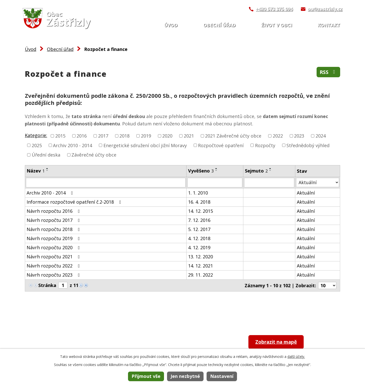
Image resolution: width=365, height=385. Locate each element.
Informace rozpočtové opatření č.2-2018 (75, 202)
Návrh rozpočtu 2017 (54, 220)
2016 (82, 136)
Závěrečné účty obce (93, 155)
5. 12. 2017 (199, 229)
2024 (321, 136)
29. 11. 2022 (200, 275)
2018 (124, 136)
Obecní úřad (219, 25)
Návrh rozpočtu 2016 (54, 211)
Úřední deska (46, 155)
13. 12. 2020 (200, 257)
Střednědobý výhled (308, 145)
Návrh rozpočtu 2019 (54, 238)
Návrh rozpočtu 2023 (54, 275)
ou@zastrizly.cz (325, 9)
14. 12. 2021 (200, 266)
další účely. (296, 356)
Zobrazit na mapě (279, 342)
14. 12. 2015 (200, 211)
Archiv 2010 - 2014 (72, 145)
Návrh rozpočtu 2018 (54, 229)
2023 (299, 136)
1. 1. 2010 (198, 193)
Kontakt (329, 25)
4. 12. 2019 (199, 247)
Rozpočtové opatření (221, 145)
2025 (37, 145)
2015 (60, 136)
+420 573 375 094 (274, 9)
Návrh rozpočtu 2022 (54, 266)
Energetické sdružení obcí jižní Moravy (145, 145)
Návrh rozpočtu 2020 (54, 247)
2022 (278, 136)
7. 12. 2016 (199, 220)
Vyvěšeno (201, 171)
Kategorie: (36, 135)
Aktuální (306, 193)
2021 (189, 136)
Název (36, 171)
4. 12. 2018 (199, 238)
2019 (146, 136)
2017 (103, 136)
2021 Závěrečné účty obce (233, 136)
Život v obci (276, 25)
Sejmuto (256, 171)
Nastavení (221, 376)
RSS (328, 72)
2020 (167, 136)
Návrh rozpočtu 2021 (54, 257)
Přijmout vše (146, 376)
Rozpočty (265, 145)
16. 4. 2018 (199, 202)
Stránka (47, 285)
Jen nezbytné (185, 376)
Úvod (171, 25)
